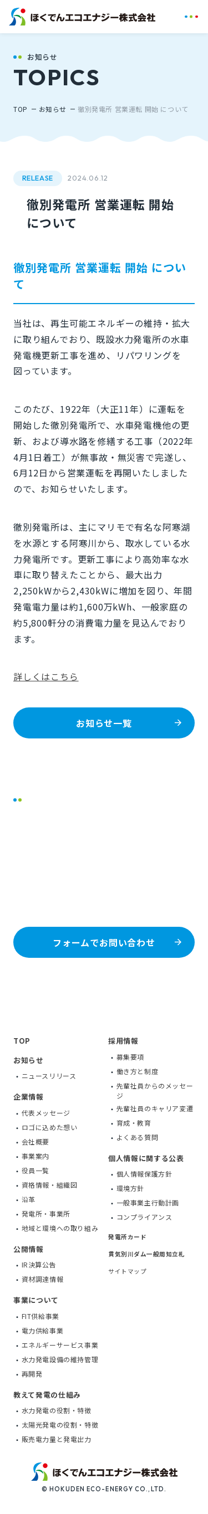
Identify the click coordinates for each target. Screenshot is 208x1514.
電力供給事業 (43, 1330)
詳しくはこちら (46, 676)
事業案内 (35, 1155)
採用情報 (123, 1040)
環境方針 (130, 1187)
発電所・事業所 (46, 1213)
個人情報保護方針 (144, 1173)
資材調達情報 (43, 1278)
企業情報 (28, 1096)
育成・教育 (133, 1122)
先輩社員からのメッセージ (155, 1090)
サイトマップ (127, 1270)
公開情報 (28, 1248)
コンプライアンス (144, 1216)
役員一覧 (35, 1169)
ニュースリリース (49, 1075)
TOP (20, 109)
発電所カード (127, 1235)
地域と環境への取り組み (60, 1227)
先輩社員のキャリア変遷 (155, 1107)
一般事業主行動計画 (147, 1202)
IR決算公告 (39, 1264)
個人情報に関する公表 (146, 1157)
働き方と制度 (137, 1070)
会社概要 (35, 1141)
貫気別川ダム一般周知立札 (146, 1253)
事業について (36, 1299)
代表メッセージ (46, 1112)
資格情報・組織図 (50, 1184)
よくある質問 (137, 1136)
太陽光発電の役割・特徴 (60, 1424)
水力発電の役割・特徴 (57, 1409)
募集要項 (130, 1056)
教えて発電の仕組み (47, 1394)
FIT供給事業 (40, 1315)
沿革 (28, 1198)
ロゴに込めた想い (50, 1126)
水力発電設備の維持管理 (60, 1358)
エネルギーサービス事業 (60, 1344)
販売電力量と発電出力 (57, 1438)
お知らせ (53, 109)
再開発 (32, 1373)
